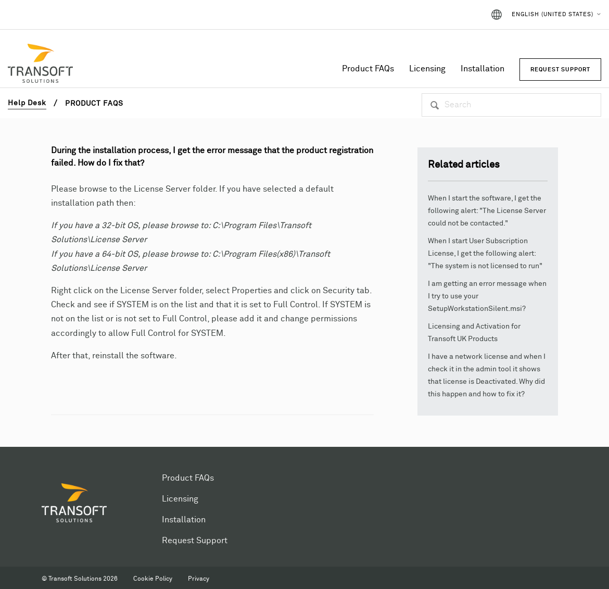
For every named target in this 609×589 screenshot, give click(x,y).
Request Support (194, 540)
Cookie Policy (152, 579)
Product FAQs (368, 69)
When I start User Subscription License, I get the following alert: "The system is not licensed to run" (485, 253)
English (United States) (552, 14)
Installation (482, 69)
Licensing (427, 69)
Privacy (198, 579)
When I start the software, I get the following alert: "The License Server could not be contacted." (487, 211)
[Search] (511, 105)
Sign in (462, 14)
